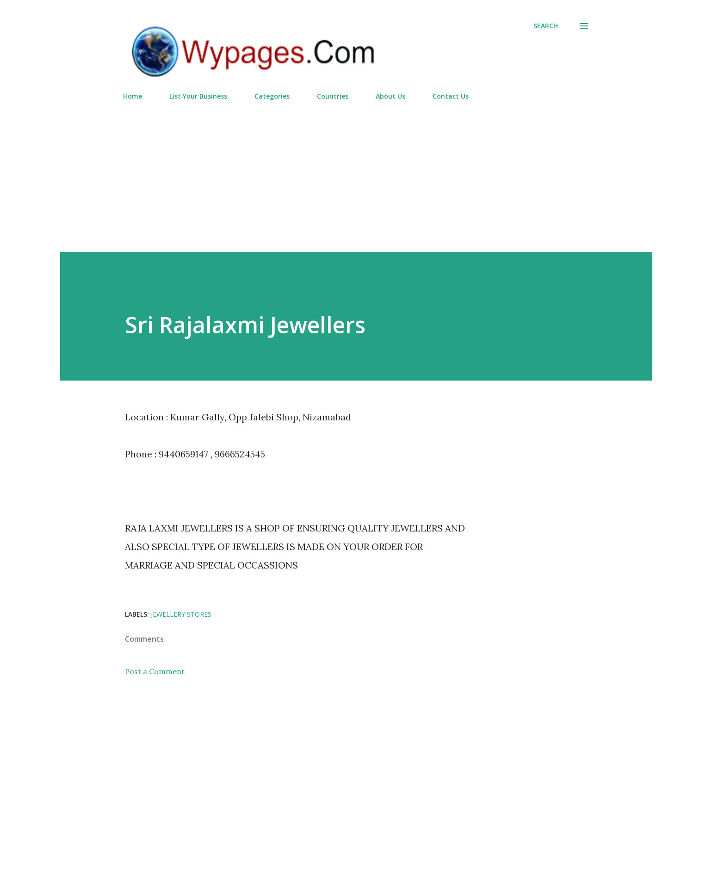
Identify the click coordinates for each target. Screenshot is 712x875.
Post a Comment (155, 671)
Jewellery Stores (181, 614)
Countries (332, 96)
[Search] (545, 25)
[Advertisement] (356, 172)
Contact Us (451, 96)
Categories (272, 96)
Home (132, 96)
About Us (390, 96)
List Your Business (198, 96)
